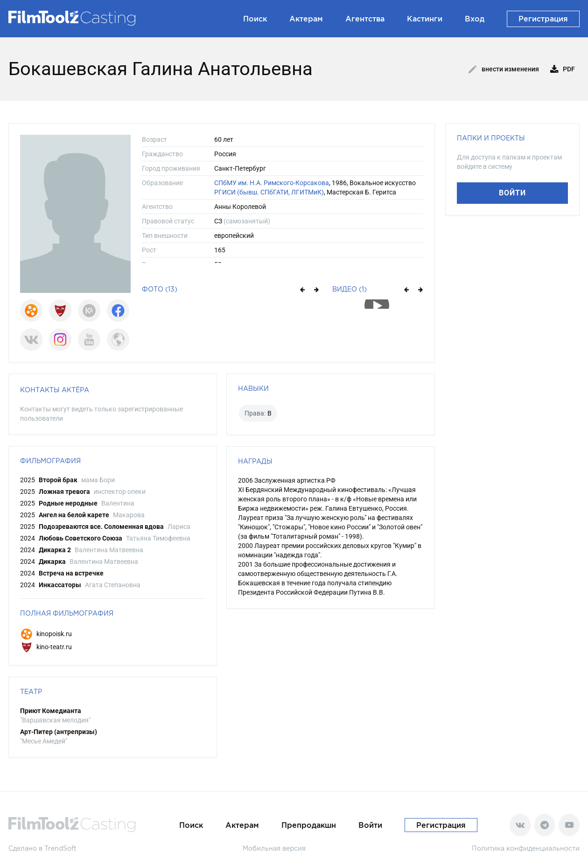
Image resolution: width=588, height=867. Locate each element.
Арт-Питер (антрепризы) (58, 731)
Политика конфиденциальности (526, 848)
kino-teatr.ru (46, 647)
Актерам (306, 18)
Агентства (365, 18)
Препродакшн (308, 825)
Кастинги (424, 18)
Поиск (255, 18)
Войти (512, 192)
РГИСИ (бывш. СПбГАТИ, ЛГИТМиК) (269, 192)
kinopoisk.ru (46, 634)
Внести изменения (504, 69)
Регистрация (543, 18)
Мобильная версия (274, 848)
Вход (474, 18)
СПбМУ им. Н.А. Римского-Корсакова (271, 183)
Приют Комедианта (50, 710)
